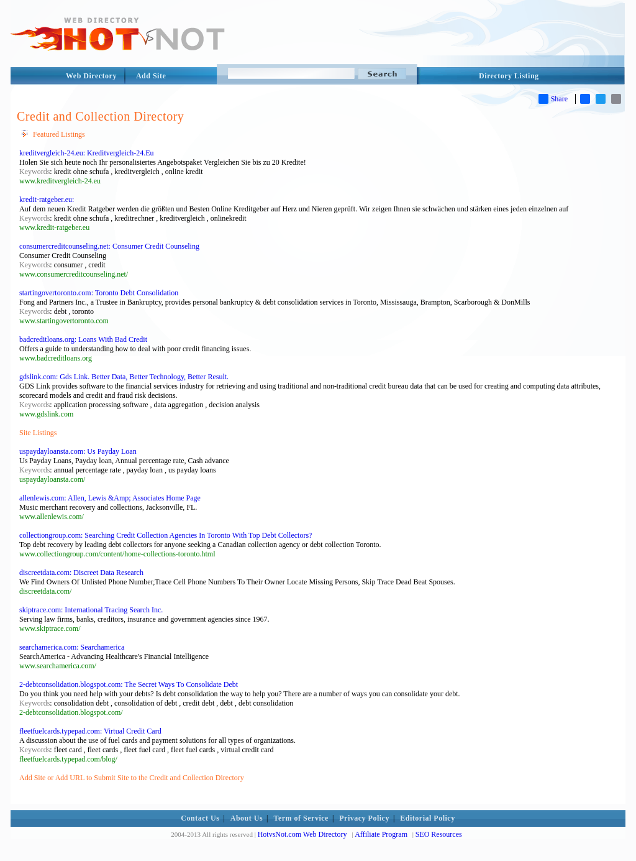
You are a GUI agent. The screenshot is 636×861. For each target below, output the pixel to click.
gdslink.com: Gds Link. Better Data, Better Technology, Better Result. (124, 376)
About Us (246, 818)
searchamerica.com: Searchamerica (71, 647)
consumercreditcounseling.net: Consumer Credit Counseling (109, 246)
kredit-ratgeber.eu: (46, 199)
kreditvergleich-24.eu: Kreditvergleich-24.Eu (86, 153)
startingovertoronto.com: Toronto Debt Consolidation (98, 292)
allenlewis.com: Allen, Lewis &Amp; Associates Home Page (110, 498)
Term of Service (301, 818)
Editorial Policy (427, 818)
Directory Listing (509, 75)
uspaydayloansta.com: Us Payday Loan (78, 451)
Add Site (151, 75)
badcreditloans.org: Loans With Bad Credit (83, 339)
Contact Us (200, 818)
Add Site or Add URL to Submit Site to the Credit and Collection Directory (131, 777)
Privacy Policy (364, 818)
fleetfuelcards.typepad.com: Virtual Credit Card (90, 731)
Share (553, 99)
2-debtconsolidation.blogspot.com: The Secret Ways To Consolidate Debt (128, 684)
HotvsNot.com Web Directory (302, 834)
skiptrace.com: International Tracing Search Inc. (91, 609)
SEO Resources (439, 834)
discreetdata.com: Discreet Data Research (81, 572)
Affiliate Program (381, 834)
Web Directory (91, 75)
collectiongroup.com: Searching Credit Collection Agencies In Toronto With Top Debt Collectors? (165, 535)
